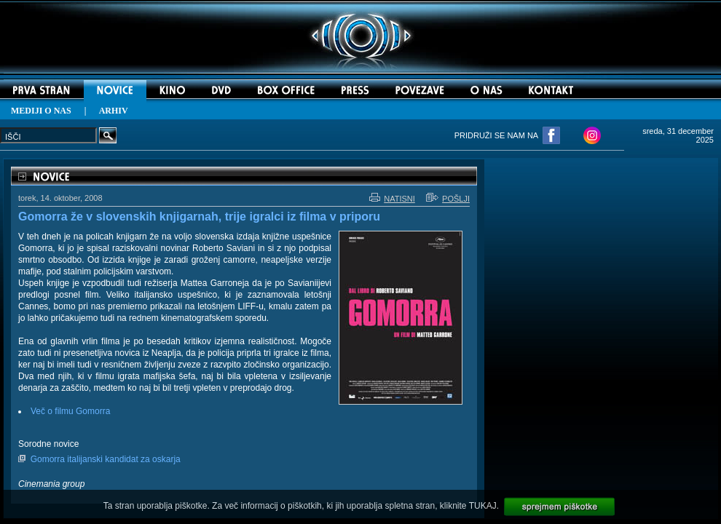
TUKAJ (483, 506)
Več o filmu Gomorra (70, 411)
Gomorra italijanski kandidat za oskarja (106, 459)
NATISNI (392, 198)
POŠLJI (448, 198)
